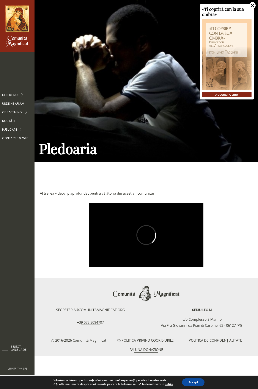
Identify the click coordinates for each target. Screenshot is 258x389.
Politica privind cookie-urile (147, 340)
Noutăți (8, 121)
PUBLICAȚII (12, 130)
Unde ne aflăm (13, 104)
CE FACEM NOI (15, 112)
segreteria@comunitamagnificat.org (90, 309)
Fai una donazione (146, 349)
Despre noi (13, 95)
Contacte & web (15, 138)
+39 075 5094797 (90, 322)
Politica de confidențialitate (215, 340)
